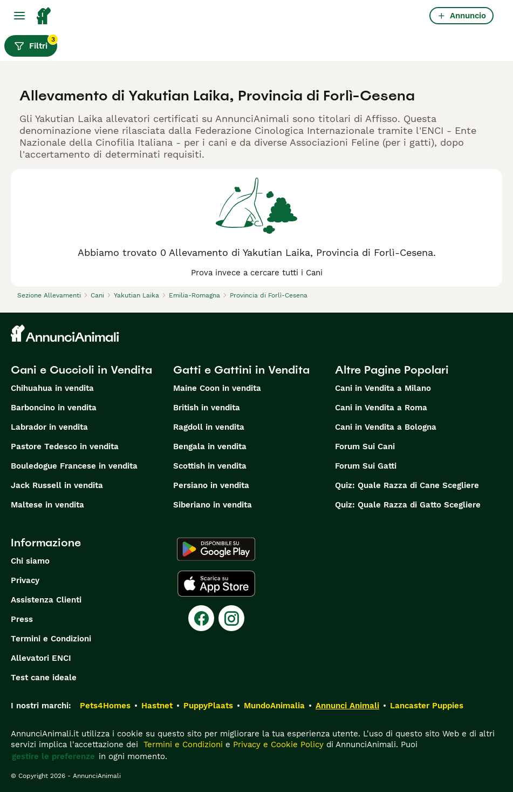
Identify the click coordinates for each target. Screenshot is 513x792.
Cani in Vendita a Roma (381, 407)
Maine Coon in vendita (217, 388)
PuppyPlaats (208, 705)
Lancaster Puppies (426, 705)
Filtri (35, 43)
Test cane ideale (44, 677)
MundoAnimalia (274, 705)
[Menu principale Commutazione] (19, 15)
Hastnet (157, 705)
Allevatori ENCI (41, 658)
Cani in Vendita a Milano (383, 388)
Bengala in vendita (210, 446)
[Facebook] (201, 618)
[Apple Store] (216, 584)
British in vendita (206, 407)
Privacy (25, 580)
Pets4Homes (105, 705)
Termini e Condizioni (51, 639)
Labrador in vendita (49, 427)
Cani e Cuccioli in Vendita (81, 369)
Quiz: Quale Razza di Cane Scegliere (407, 485)
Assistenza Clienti (46, 600)
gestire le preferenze (53, 756)
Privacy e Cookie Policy (277, 744)
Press (22, 619)
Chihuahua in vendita (52, 388)
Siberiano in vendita (212, 505)
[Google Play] (216, 549)
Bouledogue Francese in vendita (74, 466)
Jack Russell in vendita (57, 485)
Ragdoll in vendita (208, 427)
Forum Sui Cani (365, 446)
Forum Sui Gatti (365, 466)
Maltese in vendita (47, 505)
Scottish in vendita (210, 466)
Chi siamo (30, 561)
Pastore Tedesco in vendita (65, 446)
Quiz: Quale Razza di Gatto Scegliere (408, 505)
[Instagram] (231, 618)
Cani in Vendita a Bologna (385, 427)
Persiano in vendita (211, 485)
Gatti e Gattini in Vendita (241, 369)
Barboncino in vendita (54, 407)
